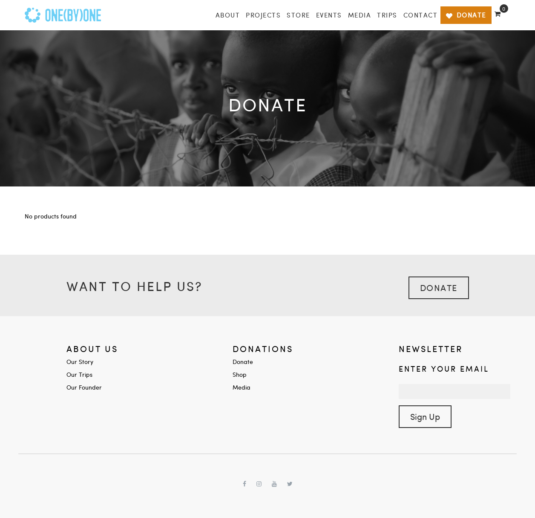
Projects (263, 15)
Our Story (79, 362)
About (228, 15)
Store (298, 15)
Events (329, 15)
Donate (438, 287)
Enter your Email (444, 368)
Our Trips (79, 374)
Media (359, 15)
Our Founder (84, 387)
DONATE (466, 15)
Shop (240, 374)
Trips (387, 15)
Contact (420, 15)
